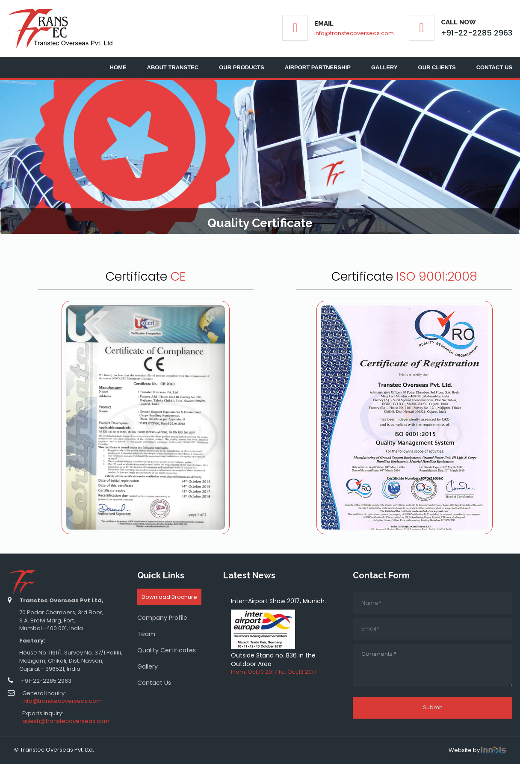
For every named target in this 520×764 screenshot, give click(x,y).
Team (146, 634)
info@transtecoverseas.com (354, 33)
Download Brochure (169, 597)
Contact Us (494, 67)
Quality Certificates (166, 650)
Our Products (241, 67)
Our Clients (437, 67)
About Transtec (173, 67)
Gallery (384, 67)
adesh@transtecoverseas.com (65, 721)
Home (118, 67)
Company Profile (162, 617)
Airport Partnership (318, 67)
